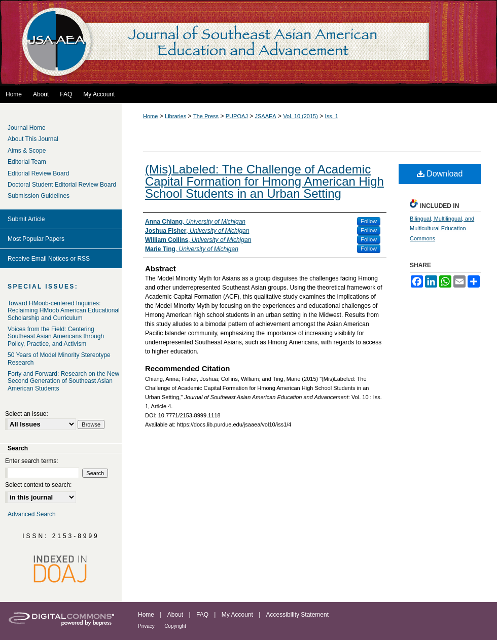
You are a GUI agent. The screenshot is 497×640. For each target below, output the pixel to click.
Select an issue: (26, 413)
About (175, 614)
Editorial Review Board (38, 173)
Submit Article (26, 219)
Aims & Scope (27, 150)
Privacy (146, 626)
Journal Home (27, 127)
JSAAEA (265, 116)
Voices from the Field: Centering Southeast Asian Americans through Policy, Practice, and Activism (56, 336)
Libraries (175, 116)
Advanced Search (32, 514)
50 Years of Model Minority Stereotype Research (59, 358)
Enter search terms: (31, 461)
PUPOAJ (237, 116)
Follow (369, 221)
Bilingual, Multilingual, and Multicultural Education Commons (442, 229)
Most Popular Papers (36, 238)
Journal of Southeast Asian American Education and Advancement (248, 43)
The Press (206, 116)
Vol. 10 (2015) (300, 116)
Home (150, 116)
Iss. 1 (331, 116)
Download (440, 173)
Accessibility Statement (297, 614)
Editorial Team (27, 161)
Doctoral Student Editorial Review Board (62, 184)
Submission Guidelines (38, 195)
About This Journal (33, 139)
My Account (237, 614)
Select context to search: (38, 484)
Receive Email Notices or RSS (49, 258)
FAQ (202, 614)
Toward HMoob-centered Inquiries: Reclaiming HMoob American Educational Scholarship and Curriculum (64, 311)
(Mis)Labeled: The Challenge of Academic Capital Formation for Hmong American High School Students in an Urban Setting (264, 181)
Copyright (175, 626)
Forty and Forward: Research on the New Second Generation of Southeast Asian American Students (63, 381)
